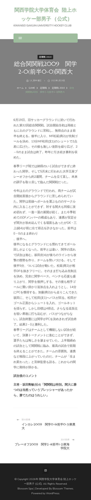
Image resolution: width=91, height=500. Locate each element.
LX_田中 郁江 (35, 80)
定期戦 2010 (45, 57)
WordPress (52, 493)
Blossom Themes (62, 488)
